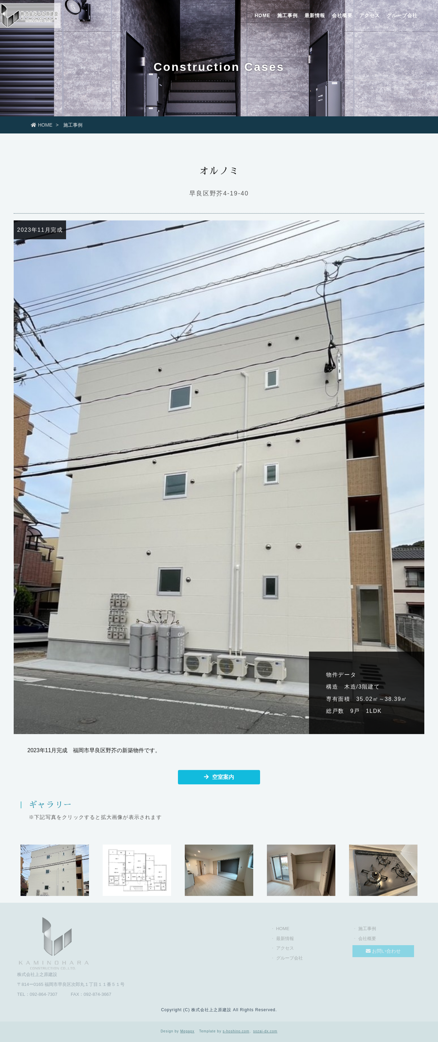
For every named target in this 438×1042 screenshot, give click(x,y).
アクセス (369, 15)
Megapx (187, 1031)
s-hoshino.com (236, 1031)
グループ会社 (402, 15)
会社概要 (342, 15)
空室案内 (219, 778)
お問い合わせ (383, 953)
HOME (262, 15)
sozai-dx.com (265, 1031)
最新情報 (315, 15)
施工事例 (287, 15)
